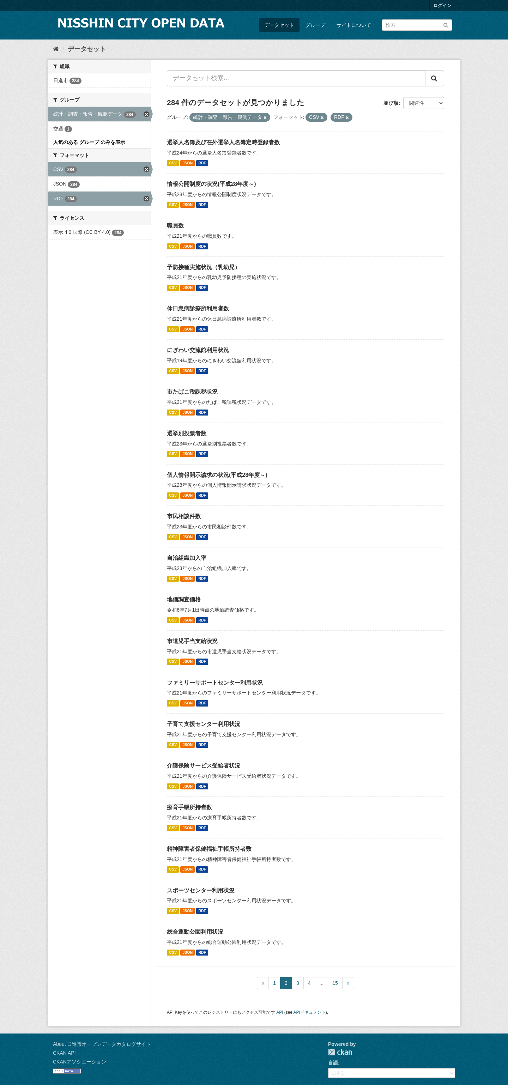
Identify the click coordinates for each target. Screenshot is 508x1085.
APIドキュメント (310, 1012)
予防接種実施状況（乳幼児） (203, 267)
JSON (187, 163)
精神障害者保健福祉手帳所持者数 (209, 849)
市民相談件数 (184, 516)
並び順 (390, 103)
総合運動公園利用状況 (195, 932)
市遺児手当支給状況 (192, 641)
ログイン (442, 5)
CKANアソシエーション (79, 1062)
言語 (333, 1063)
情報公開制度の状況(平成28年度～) (211, 184)
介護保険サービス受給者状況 (203, 766)
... (321, 983)
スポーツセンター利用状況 (201, 890)
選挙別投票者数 (186, 433)
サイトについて (354, 25)
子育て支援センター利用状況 (203, 724)
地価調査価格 (184, 599)
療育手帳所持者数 (189, 807)
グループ (315, 25)
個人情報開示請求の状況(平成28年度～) (217, 475)
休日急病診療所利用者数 (198, 308)
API (279, 1012)
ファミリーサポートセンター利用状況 (215, 683)
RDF (202, 163)
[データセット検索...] (296, 78)
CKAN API (64, 1053)
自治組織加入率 (186, 558)
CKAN (340, 1052)
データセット (279, 25)
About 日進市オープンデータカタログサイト (102, 1044)
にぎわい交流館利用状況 (198, 350)
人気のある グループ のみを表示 (89, 142)
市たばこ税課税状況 (192, 392)
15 (335, 983)
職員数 (175, 226)
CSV (173, 163)
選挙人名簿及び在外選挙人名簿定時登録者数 (223, 142)
